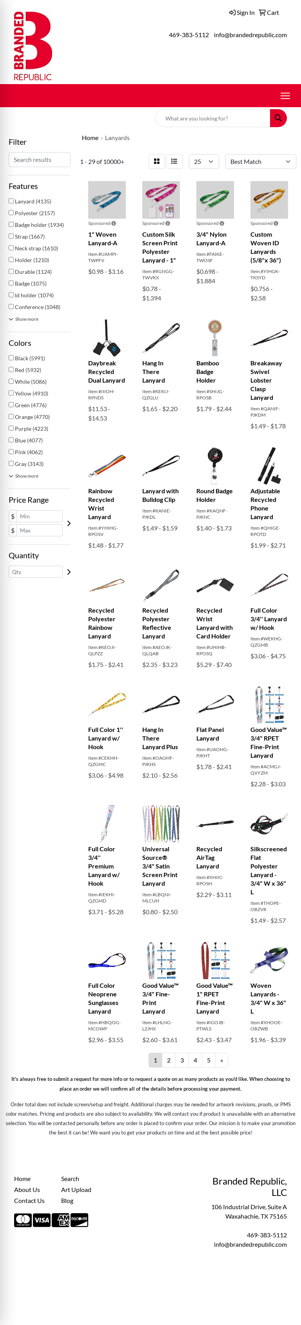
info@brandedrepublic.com (250, 34)
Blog (67, 1200)
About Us (27, 1189)
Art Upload (76, 1189)
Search (70, 1178)
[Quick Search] (212, 118)
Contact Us (29, 1200)
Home (22, 1178)
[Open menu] (285, 96)
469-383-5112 (189, 34)
